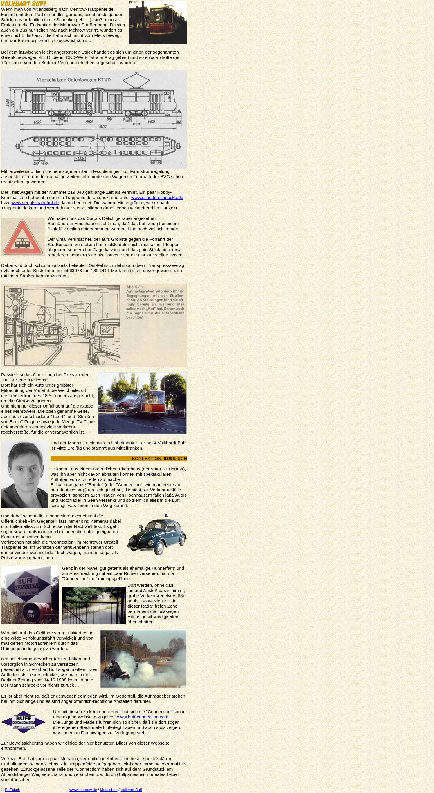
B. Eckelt (12, 789)
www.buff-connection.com (142, 716)
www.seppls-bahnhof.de (35, 202)
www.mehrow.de (83, 789)
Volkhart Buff (131, 789)
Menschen (109, 789)
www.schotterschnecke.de (157, 197)
